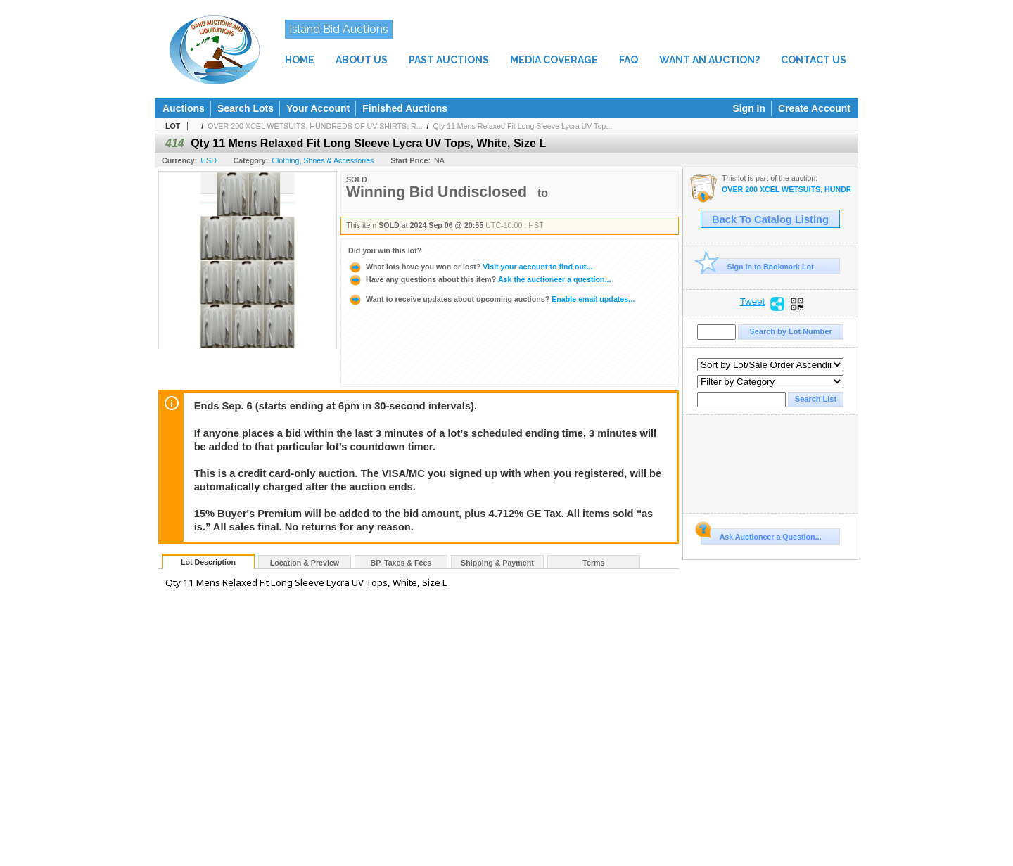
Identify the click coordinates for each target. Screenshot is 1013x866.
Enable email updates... (491, 299)
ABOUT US (362, 59)
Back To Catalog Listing (770, 219)
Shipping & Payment (497, 563)
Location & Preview (304, 563)
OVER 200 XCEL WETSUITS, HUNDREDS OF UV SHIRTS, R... (315, 126)
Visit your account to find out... (470, 266)
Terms (593, 563)
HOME (299, 59)
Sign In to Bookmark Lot (757, 266)
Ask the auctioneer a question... (479, 279)
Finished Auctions (404, 108)
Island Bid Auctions (338, 29)
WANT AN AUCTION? (709, 59)
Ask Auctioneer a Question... (761, 534)
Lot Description (208, 562)
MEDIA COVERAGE (554, 59)
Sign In (748, 108)
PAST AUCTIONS (449, 59)
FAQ (628, 59)
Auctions (184, 108)
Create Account (814, 108)
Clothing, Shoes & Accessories (323, 160)
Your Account (318, 108)
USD (208, 160)
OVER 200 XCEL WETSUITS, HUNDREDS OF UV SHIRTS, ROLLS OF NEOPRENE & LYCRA (786, 189)
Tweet (752, 302)
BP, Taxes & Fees (401, 563)
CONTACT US (813, 59)
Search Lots (245, 108)
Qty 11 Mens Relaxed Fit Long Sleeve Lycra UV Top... (522, 126)
